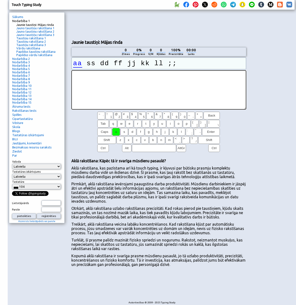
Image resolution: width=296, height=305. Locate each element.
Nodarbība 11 (21, 89)
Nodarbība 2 (21, 58)
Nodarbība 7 (21, 75)
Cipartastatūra (22, 118)
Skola (16, 127)
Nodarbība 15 (21, 102)
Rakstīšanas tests (24, 110)
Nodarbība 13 (21, 95)
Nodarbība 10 (21, 85)
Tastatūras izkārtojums (26, 171)
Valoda (16, 161)
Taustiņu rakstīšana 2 (31, 41)
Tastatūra (18, 181)
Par (14, 155)
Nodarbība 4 (21, 65)
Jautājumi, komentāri (27, 143)
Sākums (17, 16)
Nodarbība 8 (21, 79)
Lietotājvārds (20, 203)
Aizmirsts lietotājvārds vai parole (36, 221)
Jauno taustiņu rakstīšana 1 (35, 28)
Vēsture (17, 122)
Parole (16, 209)
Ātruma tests (21, 106)
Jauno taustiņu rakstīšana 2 (35, 31)
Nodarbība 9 (21, 82)
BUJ (15, 139)
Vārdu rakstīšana (28, 48)
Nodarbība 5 (21, 68)
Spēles (17, 114)
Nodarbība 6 (21, 72)
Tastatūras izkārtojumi (28, 135)
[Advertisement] (91, 28)
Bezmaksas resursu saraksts (32, 147)
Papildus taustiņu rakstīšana (36, 51)
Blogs (16, 131)
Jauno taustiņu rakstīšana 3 (35, 34)
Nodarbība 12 (21, 92)
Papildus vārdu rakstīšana (34, 55)
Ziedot (17, 151)
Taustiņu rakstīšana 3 (31, 45)
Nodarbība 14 (21, 99)
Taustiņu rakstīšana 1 (31, 38)
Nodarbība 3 (21, 62)
